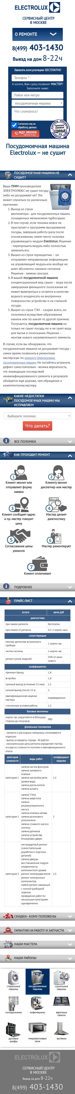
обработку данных (27, 127)
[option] (14, 982)
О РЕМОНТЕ (26, 34)
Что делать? (37, 426)
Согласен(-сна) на (27, 125)
